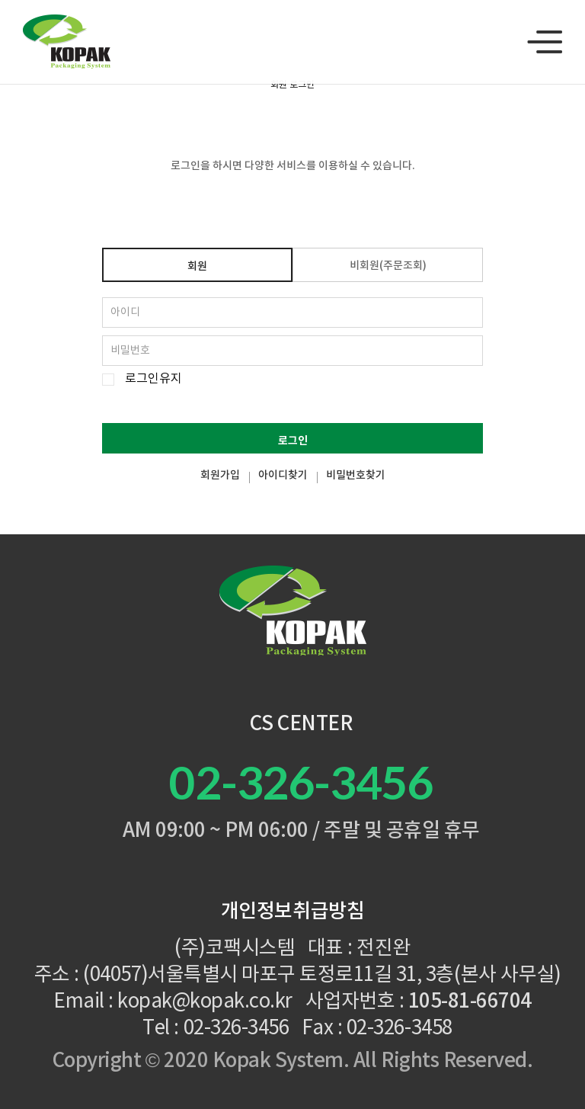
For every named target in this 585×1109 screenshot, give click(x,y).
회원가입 (220, 475)
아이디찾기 (283, 475)
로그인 (293, 440)
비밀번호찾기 (355, 475)
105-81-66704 (470, 1001)
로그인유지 (153, 379)
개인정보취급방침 (292, 911)
